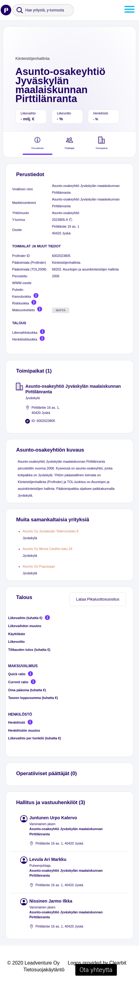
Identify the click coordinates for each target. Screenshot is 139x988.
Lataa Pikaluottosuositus (97, 599)
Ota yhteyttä (96, 970)
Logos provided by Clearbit (97, 962)
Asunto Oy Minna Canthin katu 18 (47, 549)
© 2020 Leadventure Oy (33, 962)
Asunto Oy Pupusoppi (39, 566)
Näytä (61, 310)
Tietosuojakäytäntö (44, 969)
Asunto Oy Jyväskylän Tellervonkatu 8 (50, 531)
